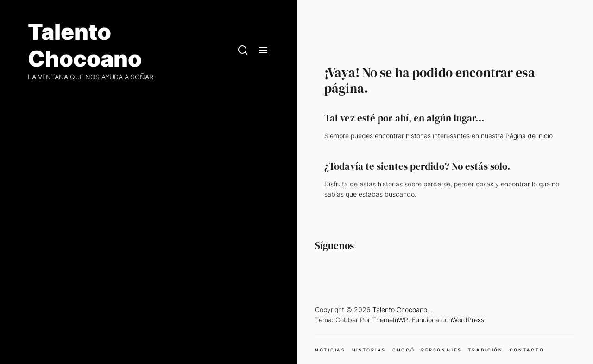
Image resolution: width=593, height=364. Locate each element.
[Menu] (263, 51)
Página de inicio (529, 136)
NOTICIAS (330, 349)
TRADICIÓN (485, 349)
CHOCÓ (403, 349)
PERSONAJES (441, 349)
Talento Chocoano (85, 45)
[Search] (242, 51)
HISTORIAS (369, 349)
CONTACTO (527, 349)
